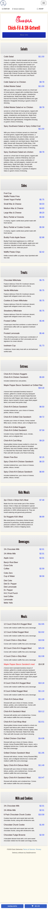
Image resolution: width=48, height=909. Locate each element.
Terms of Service (29, 849)
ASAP (41, 9)
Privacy (38, 849)
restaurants (12, 906)
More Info (24, 35)
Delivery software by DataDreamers (24, 853)
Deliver (7, 9)
